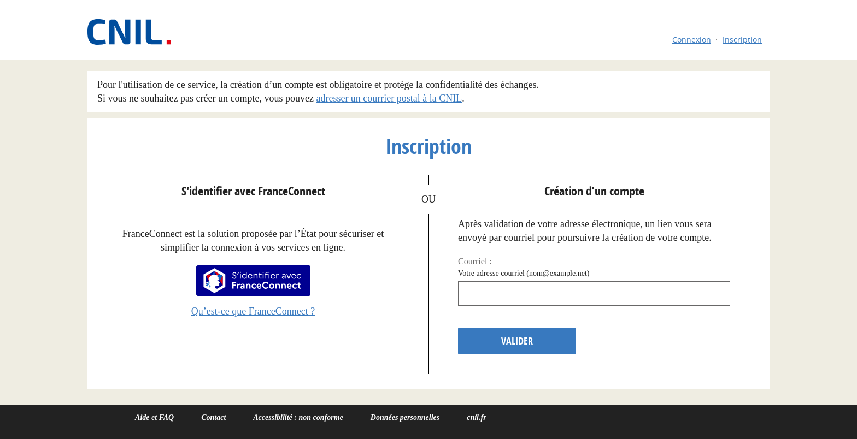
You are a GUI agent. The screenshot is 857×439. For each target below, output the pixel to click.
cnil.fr (476, 417)
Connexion (691, 39)
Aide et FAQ (154, 417)
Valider (517, 341)
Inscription (742, 39)
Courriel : (475, 261)
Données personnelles (405, 417)
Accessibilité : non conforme (298, 417)
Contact (213, 417)
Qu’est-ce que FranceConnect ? (253, 311)
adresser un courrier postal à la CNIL (389, 98)
